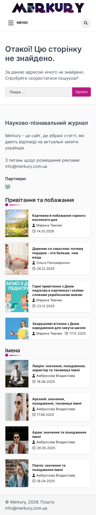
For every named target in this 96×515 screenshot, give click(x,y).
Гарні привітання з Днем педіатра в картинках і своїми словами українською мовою (57, 290)
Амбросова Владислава (53, 376)
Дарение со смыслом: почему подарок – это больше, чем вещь (57, 253)
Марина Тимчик (47, 225)
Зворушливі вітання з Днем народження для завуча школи (59, 326)
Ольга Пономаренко (51, 263)
